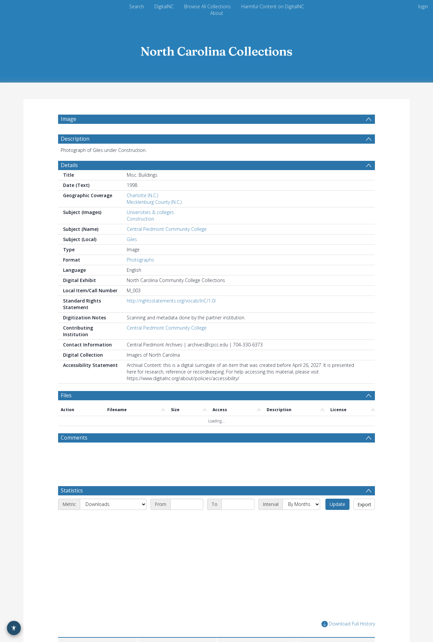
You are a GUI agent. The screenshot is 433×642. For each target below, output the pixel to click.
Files (66, 395)
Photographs (140, 260)
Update (337, 478)
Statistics (72, 464)
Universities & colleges (150, 212)
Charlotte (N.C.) (142, 195)
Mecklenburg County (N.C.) (154, 202)
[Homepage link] (216, 49)
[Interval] (301, 477)
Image (68, 119)
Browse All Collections (207, 6)
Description (75, 138)
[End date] (237, 477)
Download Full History (348, 597)
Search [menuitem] (136, 6)
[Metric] (113, 477)
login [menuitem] (423, 6)
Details (69, 165)
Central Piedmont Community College (167, 229)
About (216, 13)
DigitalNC (164, 6)
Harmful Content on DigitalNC (272, 6)
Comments (74, 437)
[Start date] (186, 477)
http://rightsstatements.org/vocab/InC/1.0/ (171, 301)
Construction (140, 219)
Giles (132, 239)
